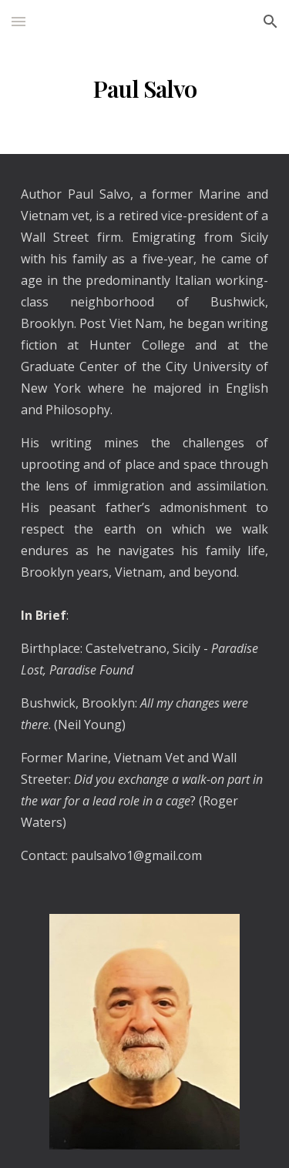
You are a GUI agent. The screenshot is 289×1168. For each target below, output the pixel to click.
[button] (18, 21)
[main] (145, 89)
